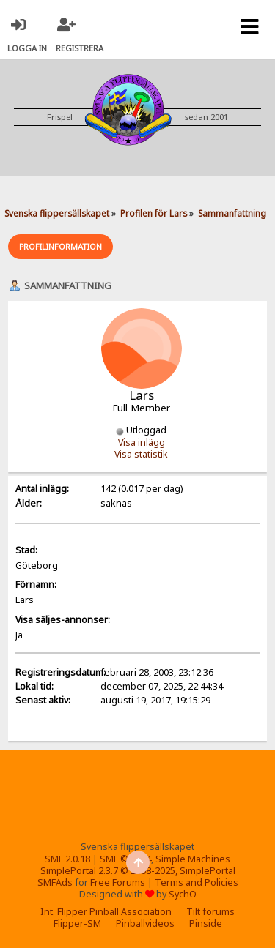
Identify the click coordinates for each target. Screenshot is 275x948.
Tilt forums (210, 912)
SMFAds (55, 882)
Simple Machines (192, 859)
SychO (183, 894)
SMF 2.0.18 (67, 859)
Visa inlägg (141, 442)
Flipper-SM (77, 923)
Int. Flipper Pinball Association (106, 912)
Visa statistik (141, 454)
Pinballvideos (145, 923)
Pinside (205, 923)
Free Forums (117, 882)
